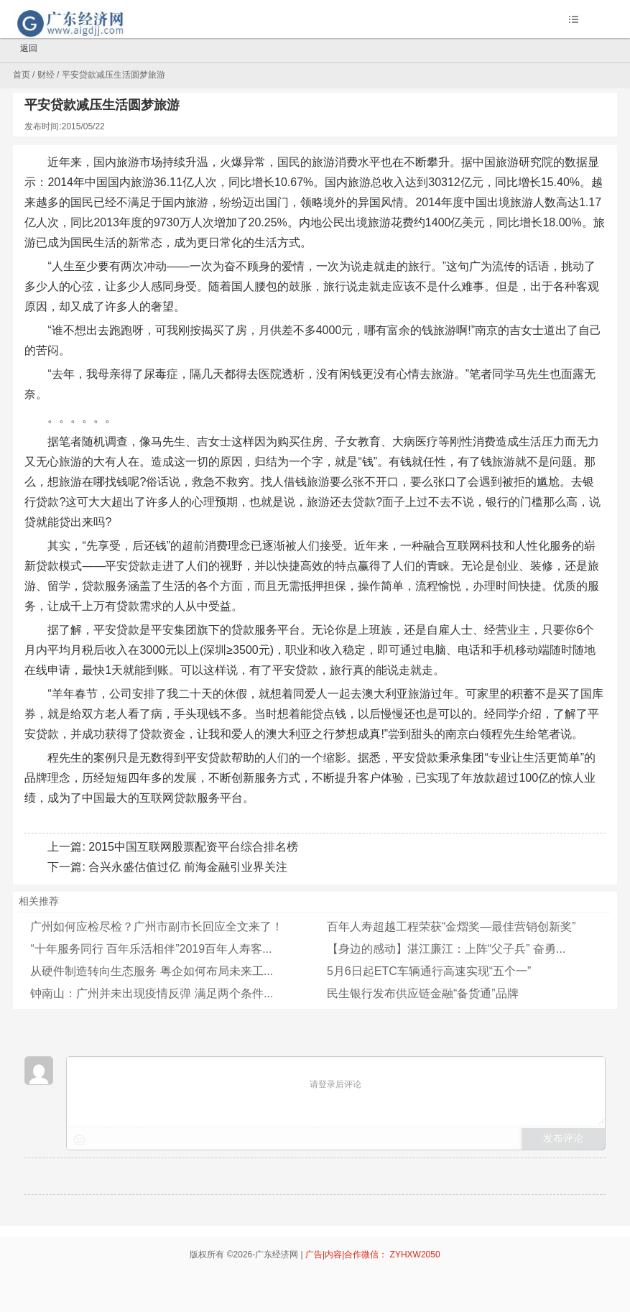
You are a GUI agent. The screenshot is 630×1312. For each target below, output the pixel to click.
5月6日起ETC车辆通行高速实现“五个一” (429, 971)
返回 (22, 48)
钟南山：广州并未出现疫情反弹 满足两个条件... (151, 993)
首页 (21, 75)
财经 (46, 75)
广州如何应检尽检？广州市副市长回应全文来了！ (156, 926)
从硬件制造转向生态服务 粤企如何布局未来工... (151, 971)
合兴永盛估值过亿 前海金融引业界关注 (187, 867)
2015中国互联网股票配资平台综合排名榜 (193, 847)
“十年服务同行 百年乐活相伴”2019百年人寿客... (151, 949)
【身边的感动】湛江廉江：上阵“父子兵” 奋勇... (446, 949)
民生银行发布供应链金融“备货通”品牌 (423, 993)
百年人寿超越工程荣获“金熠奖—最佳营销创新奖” (451, 926)
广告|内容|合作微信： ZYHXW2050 (372, 1254)
